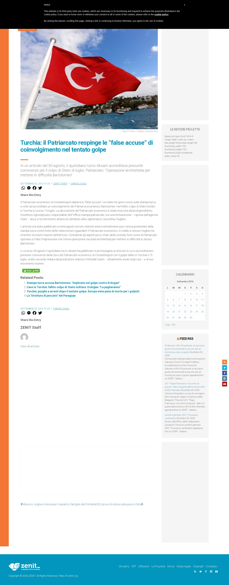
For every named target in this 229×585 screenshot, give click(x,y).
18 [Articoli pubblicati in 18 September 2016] (202, 305)
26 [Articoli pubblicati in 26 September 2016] (167, 317)
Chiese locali (79, 183)
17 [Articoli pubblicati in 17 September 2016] (196, 305)
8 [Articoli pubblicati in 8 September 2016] (185, 299)
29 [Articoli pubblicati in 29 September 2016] (185, 317)
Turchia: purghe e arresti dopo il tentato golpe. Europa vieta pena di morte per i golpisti (83, 291)
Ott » (174, 324)
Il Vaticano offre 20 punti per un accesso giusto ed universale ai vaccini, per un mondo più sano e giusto (185, 348)
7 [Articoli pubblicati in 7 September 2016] (179, 299)
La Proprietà (158, 566)
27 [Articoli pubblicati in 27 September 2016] (173, 317)
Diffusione (143, 566)
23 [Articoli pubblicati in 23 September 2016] (191, 311)
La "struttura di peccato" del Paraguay (51, 295)
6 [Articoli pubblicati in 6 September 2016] (173, 299)
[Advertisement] (89, 474)
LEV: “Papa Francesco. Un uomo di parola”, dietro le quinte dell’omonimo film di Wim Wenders (185, 386)
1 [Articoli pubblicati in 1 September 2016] (185, 293)
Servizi (170, 566)
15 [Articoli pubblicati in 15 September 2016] (185, 305)
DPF (134, 566)
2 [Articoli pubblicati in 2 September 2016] (191, 293)
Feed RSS (186, 339)
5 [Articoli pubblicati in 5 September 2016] (167, 299)
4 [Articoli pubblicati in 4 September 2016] (202, 293)
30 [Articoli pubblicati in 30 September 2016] (191, 317)
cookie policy (161, 14)
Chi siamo (124, 566)
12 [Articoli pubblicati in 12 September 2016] (167, 305)
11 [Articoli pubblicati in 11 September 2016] (202, 299)
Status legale (184, 566)
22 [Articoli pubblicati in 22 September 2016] (185, 311)
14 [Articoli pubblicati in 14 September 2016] (179, 305)
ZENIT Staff (60, 183)
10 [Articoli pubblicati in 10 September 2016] (196, 299)
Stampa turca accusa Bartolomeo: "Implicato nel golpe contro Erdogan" (73, 282)
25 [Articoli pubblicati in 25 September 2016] (202, 311)
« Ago (167, 324)
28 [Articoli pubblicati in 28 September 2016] (179, 317)
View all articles (30, 346)
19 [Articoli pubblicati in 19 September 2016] (167, 311)
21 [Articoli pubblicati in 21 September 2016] (179, 311)
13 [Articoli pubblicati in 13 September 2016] (173, 305)
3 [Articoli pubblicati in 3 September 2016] (196, 293)
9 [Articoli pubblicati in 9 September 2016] (191, 299)
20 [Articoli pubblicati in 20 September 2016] (173, 311)
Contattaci (211, 566)
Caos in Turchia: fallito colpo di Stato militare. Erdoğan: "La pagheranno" (74, 287)
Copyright (198, 566)
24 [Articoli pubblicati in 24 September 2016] (196, 311)
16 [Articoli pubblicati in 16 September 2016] (191, 305)
